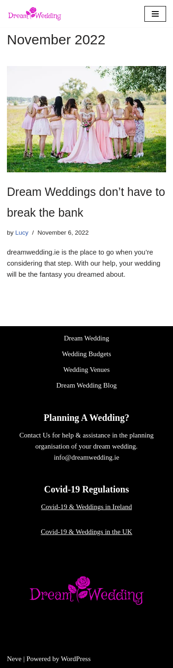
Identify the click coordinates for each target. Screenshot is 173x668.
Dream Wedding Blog (86, 385)
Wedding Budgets (86, 354)
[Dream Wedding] (34, 13)
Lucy (22, 232)
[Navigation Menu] (155, 14)
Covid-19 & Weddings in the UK (86, 531)
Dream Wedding (86, 338)
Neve (14, 658)
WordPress (76, 658)
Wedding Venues (86, 369)
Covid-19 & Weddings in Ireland (86, 506)
